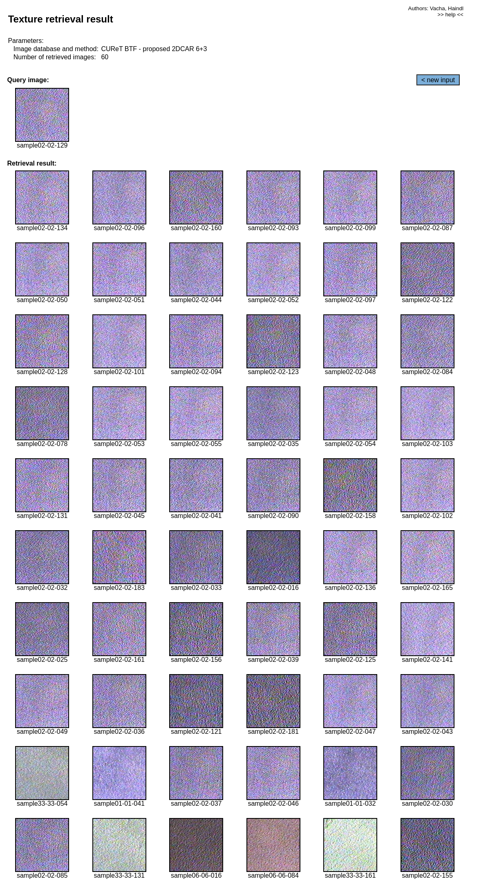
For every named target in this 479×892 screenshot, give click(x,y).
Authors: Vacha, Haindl (435, 8)
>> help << (450, 14)
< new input (438, 79)
